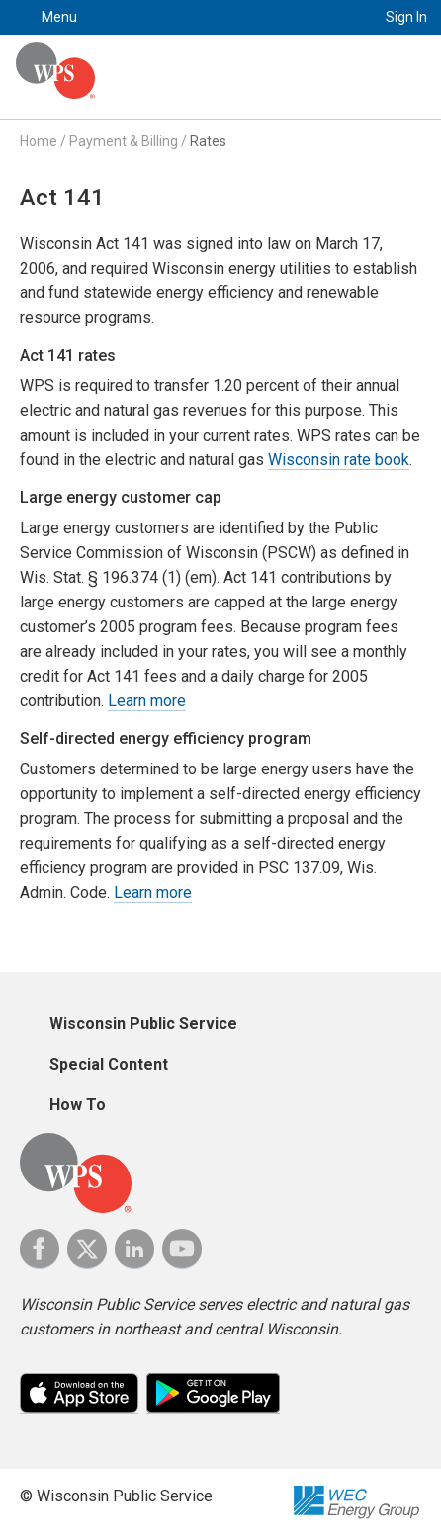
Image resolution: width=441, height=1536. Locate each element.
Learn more (147, 700)
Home (38, 141)
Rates (208, 141)
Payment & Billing (123, 141)
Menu (59, 17)
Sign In (406, 17)
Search (337, 17)
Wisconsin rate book (338, 459)
